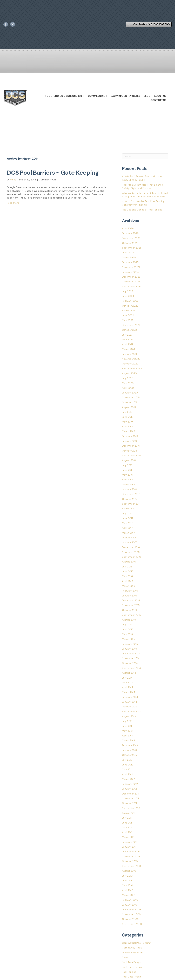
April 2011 (127, 832)
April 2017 (127, 527)
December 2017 (130, 494)
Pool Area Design (131, 962)
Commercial (96, 95)
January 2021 (129, 354)
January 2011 (129, 846)
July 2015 (127, 624)
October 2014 (130, 663)
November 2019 (131, 397)
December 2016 (131, 547)
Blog (147, 95)
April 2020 (128, 387)
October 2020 (130, 363)
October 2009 (130, 919)
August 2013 (129, 716)
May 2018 (127, 474)
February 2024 (130, 271)
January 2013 (129, 750)
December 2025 (131, 238)
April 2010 (127, 890)
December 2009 (131, 909)
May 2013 (127, 730)
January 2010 (129, 904)
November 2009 (131, 914)
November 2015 (131, 605)
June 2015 (127, 629)
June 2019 (127, 416)
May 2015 (127, 634)
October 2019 (130, 402)
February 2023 (130, 300)
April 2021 (127, 344)
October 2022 (130, 305)
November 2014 (131, 658)
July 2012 (127, 759)
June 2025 (128, 252)
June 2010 (127, 880)
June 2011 (127, 822)
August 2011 (128, 812)
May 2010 (127, 885)
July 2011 (127, 817)
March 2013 (128, 740)
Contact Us (158, 100)
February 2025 (130, 262)
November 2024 (131, 267)
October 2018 (130, 450)
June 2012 (127, 764)
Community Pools (132, 947)
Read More (13, 202)
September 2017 (131, 503)
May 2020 (128, 383)
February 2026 (130, 233)
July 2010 (127, 875)
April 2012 (127, 774)
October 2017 (129, 499)
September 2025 (132, 247)
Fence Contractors (132, 952)
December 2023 (131, 276)
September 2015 (131, 614)
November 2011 (130, 798)
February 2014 (130, 697)
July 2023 (127, 291)
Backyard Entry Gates (125, 95)
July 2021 (127, 334)
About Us (160, 95)
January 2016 (129, 595)
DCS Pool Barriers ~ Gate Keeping (53, 173)
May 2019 (127, 421)
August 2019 (129, 407)
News (125, 957)
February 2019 (130, 436)
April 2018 (127, 479)
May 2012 (127, 769)
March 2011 (128, 837)
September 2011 (131, 808)
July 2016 (127, 566)
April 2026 (128, 228)
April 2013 (127, 735)
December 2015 (131, 600)
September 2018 (131, 455)
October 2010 (130, 861)
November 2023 (131, 281)
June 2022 (128, 315)
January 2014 (129, 701)
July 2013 (127, 721)
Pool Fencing (129, 971)
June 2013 (127, 726)
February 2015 (130, 643)
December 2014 (131, 653)
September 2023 (131, 286)
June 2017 (127, 518)
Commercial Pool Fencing (136, 942)
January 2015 (129, 648)
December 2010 (131, 851)
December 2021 (131, 325)
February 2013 (130, 745)
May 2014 (127, 682)
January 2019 (129, 440)
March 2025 (129, 257)
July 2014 (127, 677)
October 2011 (129, 803)
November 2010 (131, 856)
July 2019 (127, 411)
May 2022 (127, 320)
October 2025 (130, 242)
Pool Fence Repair (132, 967)
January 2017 (129, 542)
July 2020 (127, 378)
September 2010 (131, 866)
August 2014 (129, 672)
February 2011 (129, 841)
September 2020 (132, 368)
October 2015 (130, 609)
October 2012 (129, 754)
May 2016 (127, 576)
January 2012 (129, 788)
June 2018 (127, 470)
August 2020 (129, 373)
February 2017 (130, 537)
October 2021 (129, 329)
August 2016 (129, 561)
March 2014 (128, 692)
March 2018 (128, 484)
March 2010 (128, 895)
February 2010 (130, 899)
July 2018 (127, 465)
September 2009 (132, 924)
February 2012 (130, 783)
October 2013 (129, 706)
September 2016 (131, 556)
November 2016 (131, 552)
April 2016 (127, 581)
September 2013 (131, 711)
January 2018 (129, 489)
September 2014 (131, 668)
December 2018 (131, 445)
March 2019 (128, 431)
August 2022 (129, 310)
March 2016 (128, 585)
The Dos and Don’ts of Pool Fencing (142, 209)
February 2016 (130, 590)
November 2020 (131, 358)
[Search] (145, 156)
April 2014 (127, 687)
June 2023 (128, 296)
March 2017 (128, 532)
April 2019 (127, 426)
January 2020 (130, 392)
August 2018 (129, 460)
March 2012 (128, 779)
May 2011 (127, 827)
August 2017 (129, 508)
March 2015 (128, 639)
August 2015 (129, 619)
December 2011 (130, 793)
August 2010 (129, 870)
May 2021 (127, 339)
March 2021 (128, 349)
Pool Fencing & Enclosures (63, 95)
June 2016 (127, 571)
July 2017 (127, 513)
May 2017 (127, 523)
